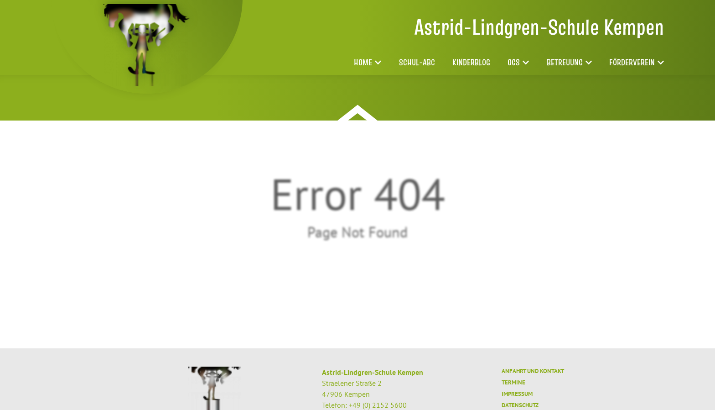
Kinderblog (471, 62)
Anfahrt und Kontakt (533, 371)
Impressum (517, 394)
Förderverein (636, 62)
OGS (518, 62)
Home (367, 62)
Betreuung (569, 62)
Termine (513, 382)
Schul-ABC (417, 62)
